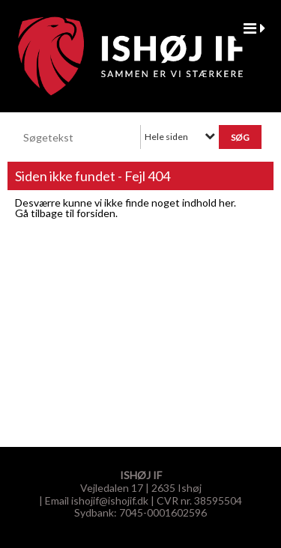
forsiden (95, 213)
